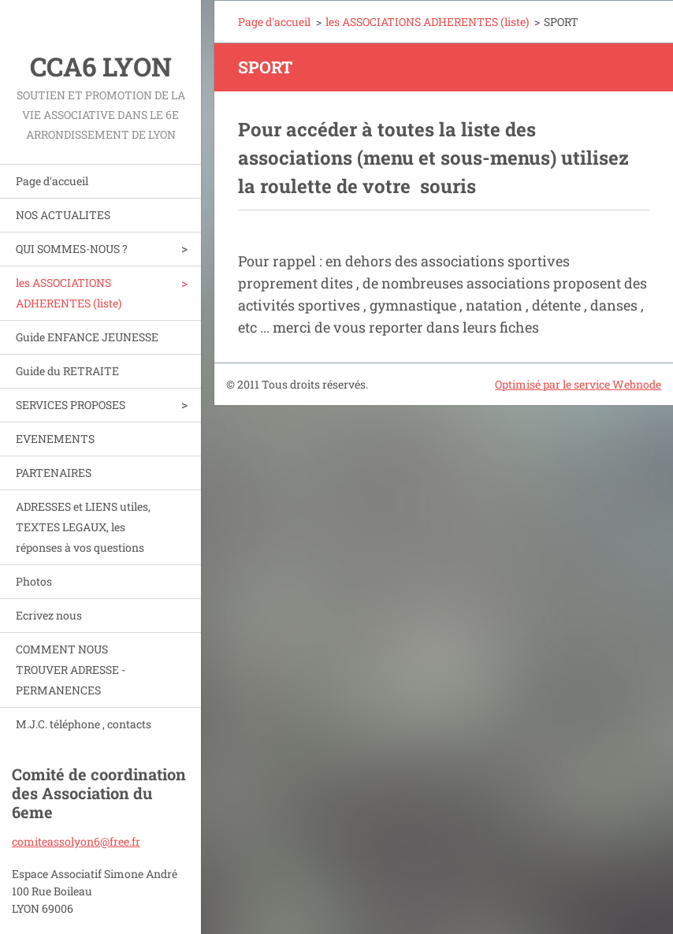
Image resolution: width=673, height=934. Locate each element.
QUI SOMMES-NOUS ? (72, 248)
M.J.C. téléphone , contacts (83, 723)
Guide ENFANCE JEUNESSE (87, 336)
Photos (34, 581)
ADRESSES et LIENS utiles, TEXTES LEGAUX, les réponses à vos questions (83, 527)
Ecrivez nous (49, 615)
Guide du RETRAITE (67, 370)
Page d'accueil (52, 180)
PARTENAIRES (53, 472)
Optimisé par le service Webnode (578, 384)
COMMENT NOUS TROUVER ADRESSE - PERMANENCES (70, 670)
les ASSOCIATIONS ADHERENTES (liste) (68, 293)
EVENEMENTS (55, 438)
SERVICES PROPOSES (70, 404)
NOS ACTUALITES (63, 214)
